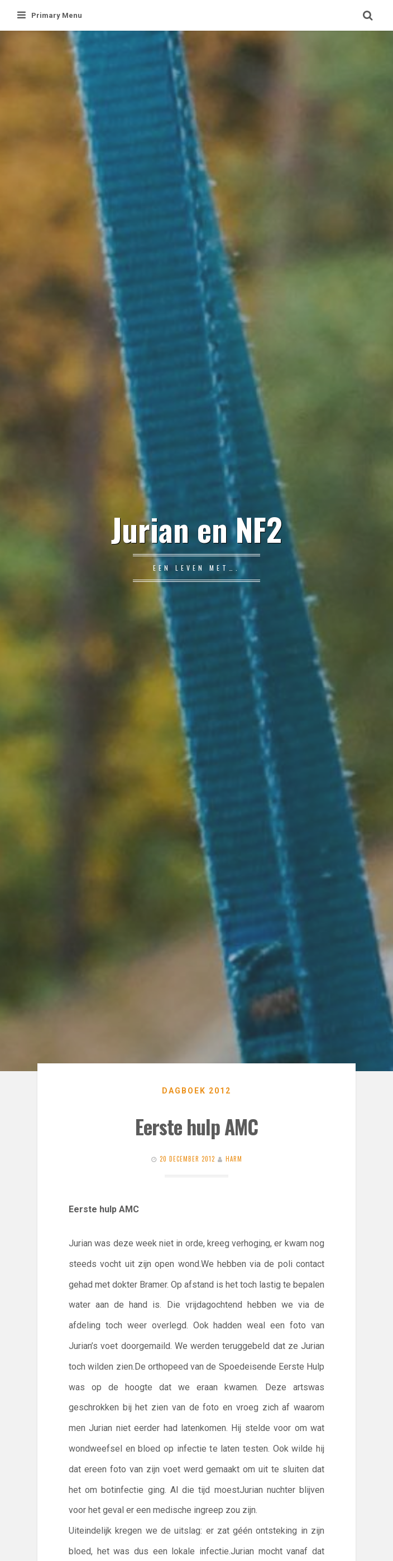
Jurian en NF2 (196, 528)
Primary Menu (49, 15)
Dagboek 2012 (196, 1090)
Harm (234, 1158)
